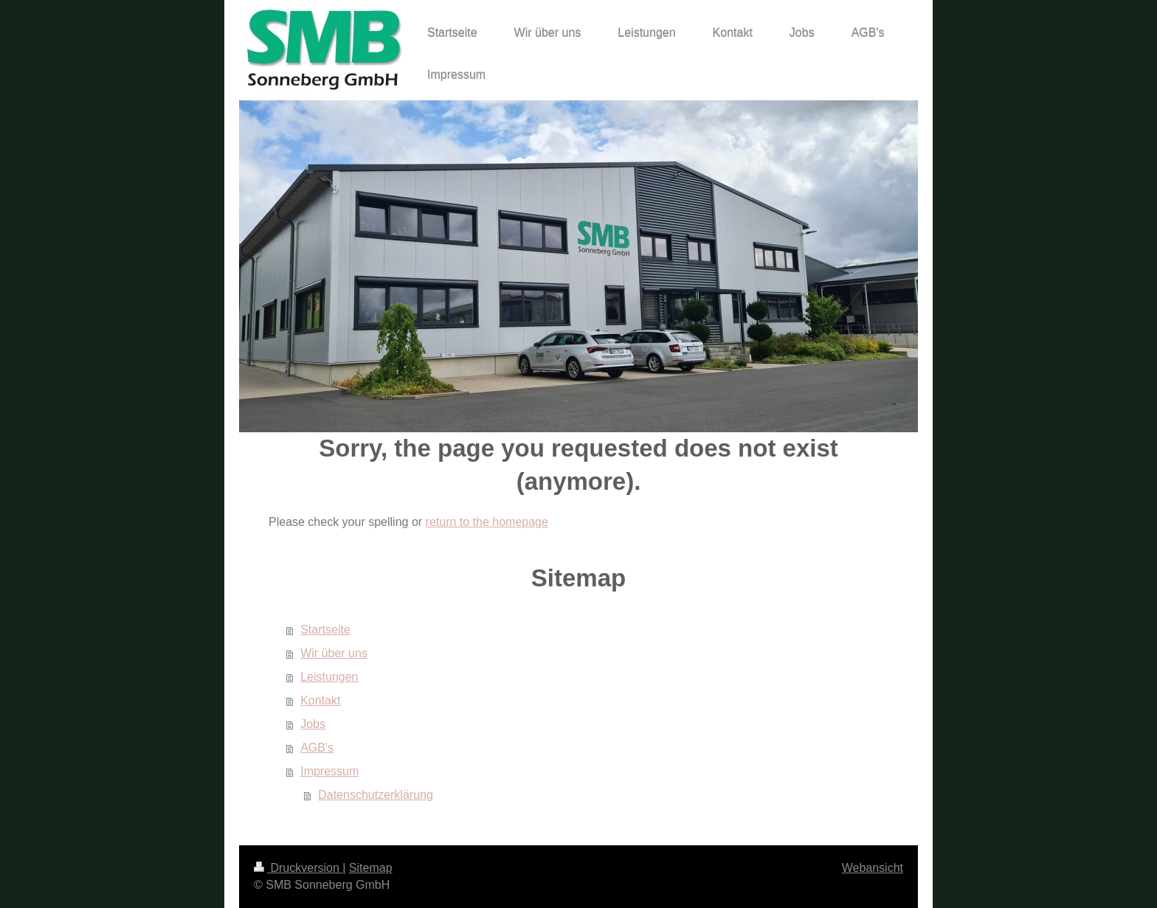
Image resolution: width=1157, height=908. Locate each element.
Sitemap (371, 868)
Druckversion (298, 868)
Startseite (325, 629)
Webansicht (872, 868)
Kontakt (320, 700)
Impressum (329, 771)
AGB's (317, 747)
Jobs (312, 724)
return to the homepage (487, 522)
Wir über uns (333, 653)
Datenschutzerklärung (375, 795)
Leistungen (329, 676)
